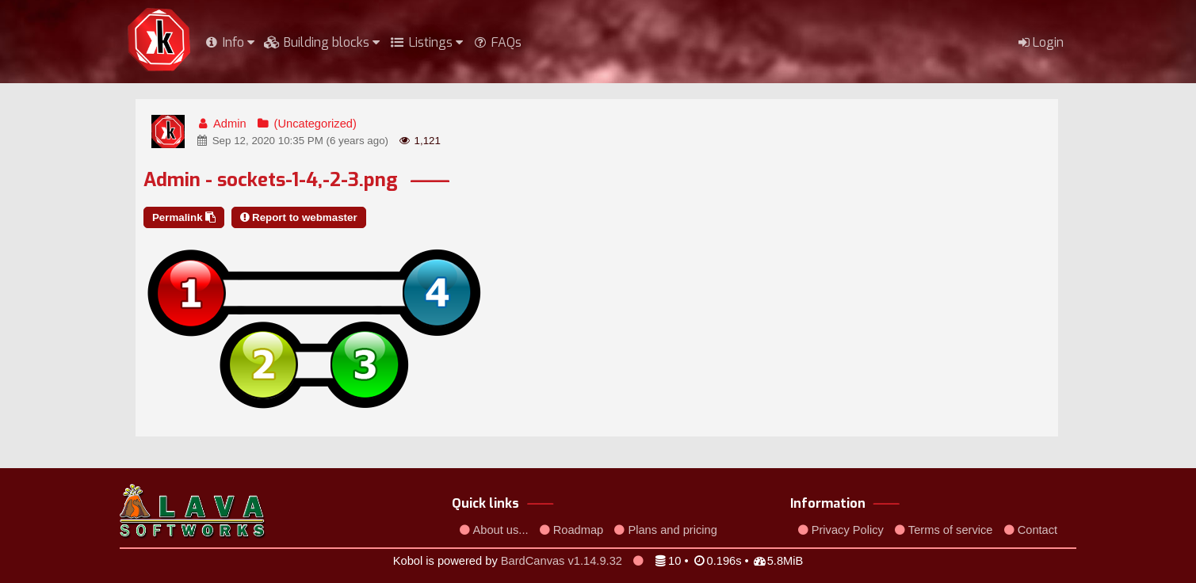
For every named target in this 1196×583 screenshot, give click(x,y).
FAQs (497, 42)
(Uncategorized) (306, 123)
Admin (221, 123)
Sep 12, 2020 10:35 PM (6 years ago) (292, 141)
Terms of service (944, 530)
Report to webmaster (298, 217)
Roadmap (572, 530)
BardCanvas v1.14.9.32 (561, 560)
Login (1041, 42)
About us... (495, 530)
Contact (1031, 530)
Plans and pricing (665, 530)
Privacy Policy (841, 530)
